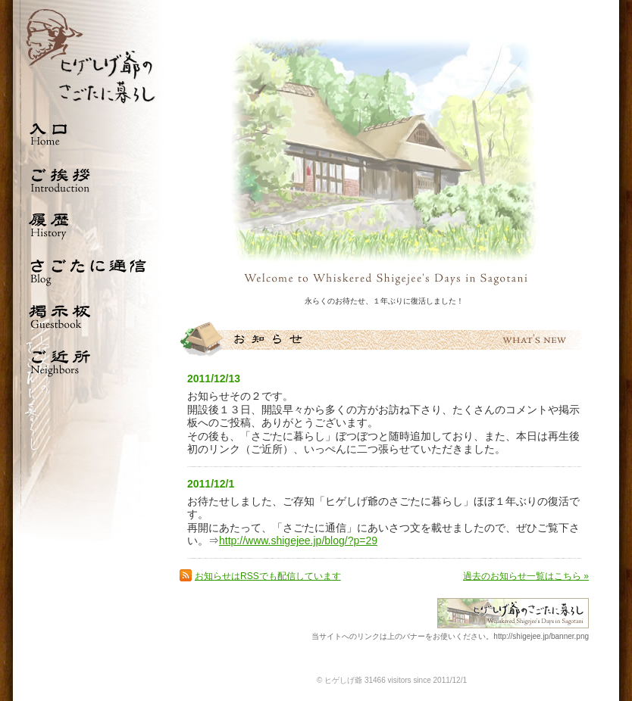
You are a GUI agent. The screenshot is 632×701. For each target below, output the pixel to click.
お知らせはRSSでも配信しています (268, 576)
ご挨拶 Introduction (88, 179)
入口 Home (88, 134)
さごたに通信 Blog (88, 270)
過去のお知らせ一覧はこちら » (526, 576)
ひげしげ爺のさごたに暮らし (88, 55)
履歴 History (88, 225)
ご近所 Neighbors (88, 361)
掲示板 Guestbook (88, 315)
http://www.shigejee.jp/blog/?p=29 (298, 540)
